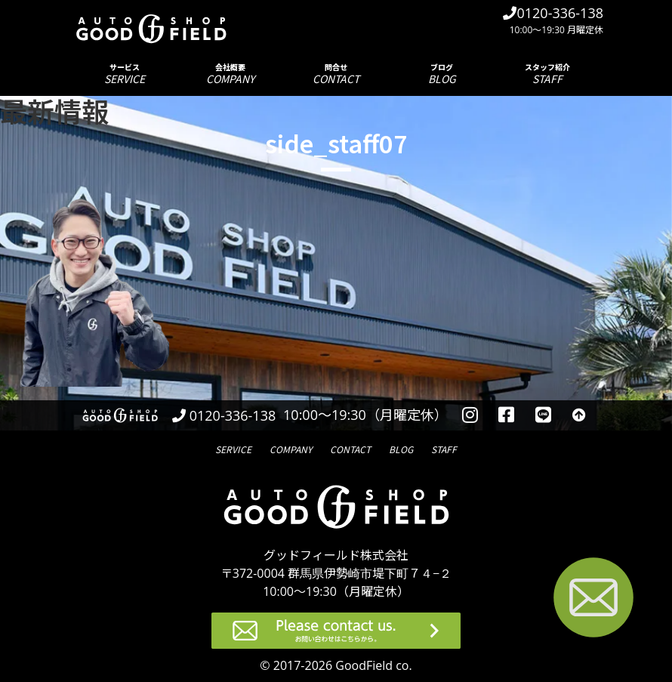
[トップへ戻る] (579, 415)
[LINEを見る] (543, 415)
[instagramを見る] (470, 415)
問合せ (336, 73)
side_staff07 (336, 142)
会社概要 (230, 73)
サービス (125, 73)
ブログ (442, 73)
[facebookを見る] (507, 415)
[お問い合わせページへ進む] (593, 600)
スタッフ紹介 (547, 73)
